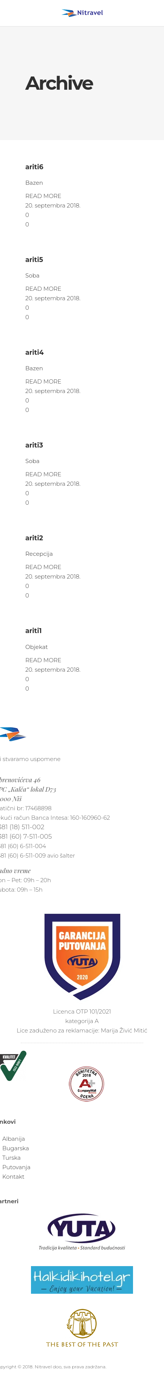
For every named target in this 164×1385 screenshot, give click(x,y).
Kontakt (13, 1176)
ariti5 (34, 260)
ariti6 (34, 167)
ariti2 (34, 538)
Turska (11, 1157)
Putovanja (16, 1167)
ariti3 (34, 445)
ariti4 (34, 352)
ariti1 (33, 631)
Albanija (13, 1138)
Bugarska (15, 1148)
